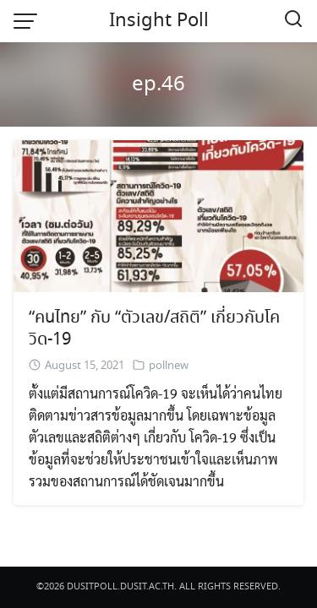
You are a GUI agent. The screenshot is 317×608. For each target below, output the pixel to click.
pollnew (169, 366)
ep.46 (158, 85)
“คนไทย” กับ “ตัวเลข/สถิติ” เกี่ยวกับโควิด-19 (154, 329)
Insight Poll (159, 21)
